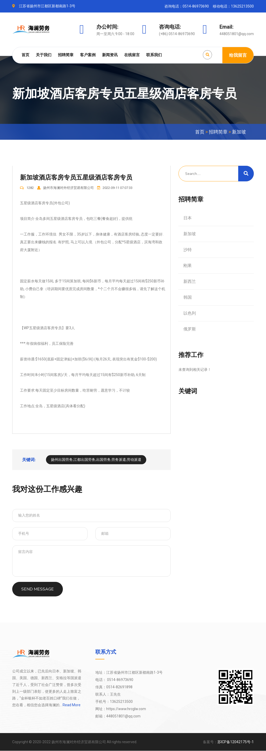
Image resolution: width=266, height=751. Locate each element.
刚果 (187, 265)
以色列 (189, 313)
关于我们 (43, 55)
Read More (71, 705)
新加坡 (239, 132)
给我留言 (238, 55)
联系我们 (154, 55)
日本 (187, 217)
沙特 (187, 249)
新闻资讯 (110, 55)
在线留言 (132, 55)
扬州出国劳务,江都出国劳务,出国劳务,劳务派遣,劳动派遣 (96, 460)
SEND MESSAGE (37, 589)
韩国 (187, 297)
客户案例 (88, 55)
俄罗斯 (189, 329)
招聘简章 (66, 55)
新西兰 (189, 281)
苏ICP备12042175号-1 (235, 742)
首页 (25, 55)
